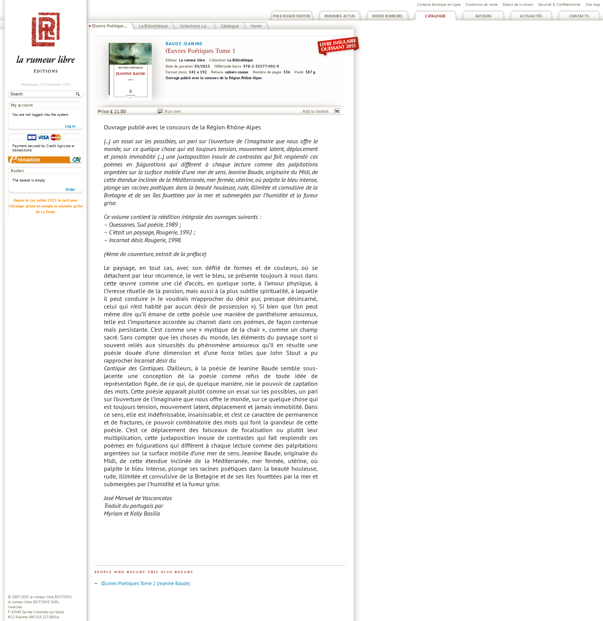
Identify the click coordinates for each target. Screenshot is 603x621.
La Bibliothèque (153, 26)
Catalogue (435, 16)
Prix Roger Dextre (291, 16)
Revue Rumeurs (388, 16)
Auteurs (483, 16)
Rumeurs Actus (340, 16)
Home (256, 26)
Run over (173, 111)
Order (70, 189)
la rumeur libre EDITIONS (50, 596)
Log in (70, 126)
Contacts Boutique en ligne (439, 4)
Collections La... (194, 26)
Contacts (579, 16)
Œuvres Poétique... (109, 26)
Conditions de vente (482, 4)
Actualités (531, 16)
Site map (593, 4)
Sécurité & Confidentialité (559, 4)
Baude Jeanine (184, 43)
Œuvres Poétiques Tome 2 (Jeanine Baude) (145, 583)
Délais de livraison (518, 4)
